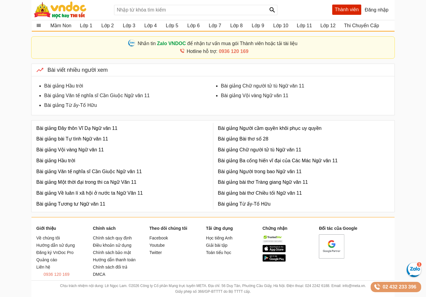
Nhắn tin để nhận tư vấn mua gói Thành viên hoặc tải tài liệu (217, 43)
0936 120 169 (57, 274)
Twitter (155, 252)
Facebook (158, 238)
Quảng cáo (46, 259)
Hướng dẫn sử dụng (55, 245)
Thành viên (347, 9)
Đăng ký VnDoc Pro (55, 252)
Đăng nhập (376, 9)
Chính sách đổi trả (110, 267)
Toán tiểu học (218, 252)
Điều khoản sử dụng (112, 245)
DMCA (99, 274)
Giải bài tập (217, 245)
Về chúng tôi (48, 238)
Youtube (157, 245)
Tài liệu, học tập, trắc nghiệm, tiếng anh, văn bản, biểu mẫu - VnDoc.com (72, 10)
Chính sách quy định (112, 238)
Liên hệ (43, 267)
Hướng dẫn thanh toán (114, 259)
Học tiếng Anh (219, 238)
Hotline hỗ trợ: (217, 51)
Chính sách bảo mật (112, 252)
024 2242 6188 (317, 286)
